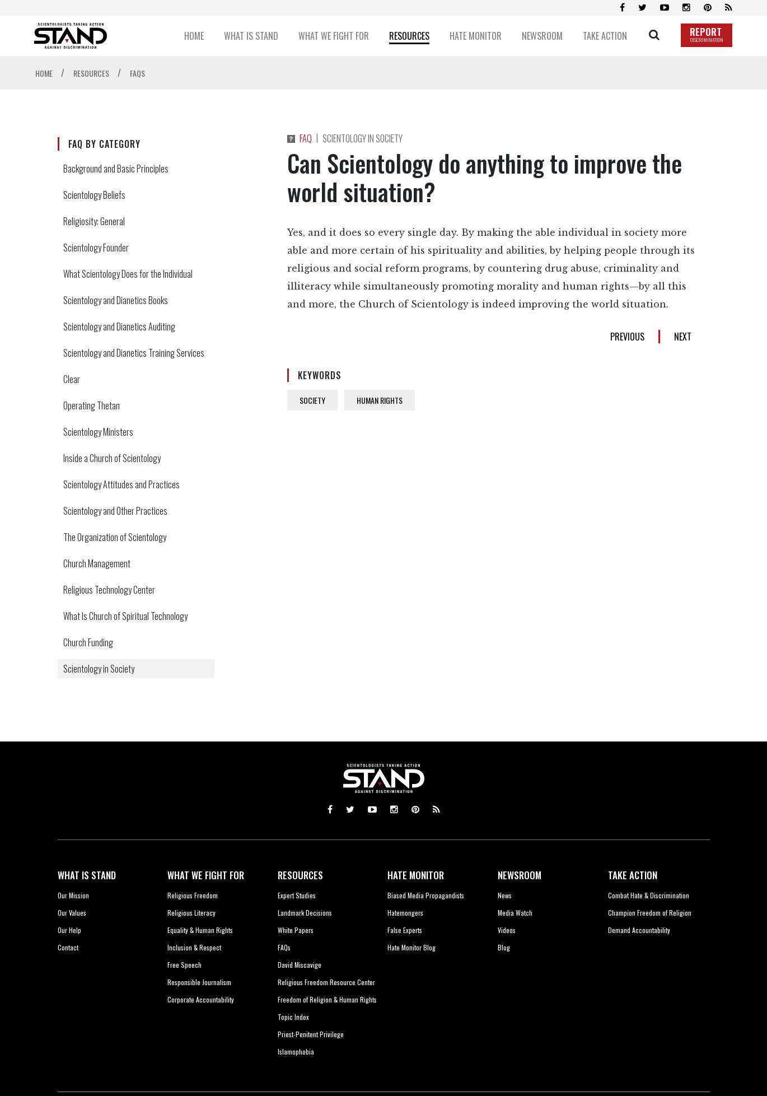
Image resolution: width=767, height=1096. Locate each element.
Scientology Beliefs (94, 195)
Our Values (72, 912)
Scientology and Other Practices (115, 510)
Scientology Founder (96, 247)
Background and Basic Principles (116, 168)
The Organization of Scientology (114, 537)
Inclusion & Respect (194, 947)
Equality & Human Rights (200, 930)
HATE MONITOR (415, 875)
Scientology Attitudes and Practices (121, 484)
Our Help (69, 930)
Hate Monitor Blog (411, 947)
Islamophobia (296, 1051)
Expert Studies (297, 895)
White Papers (296, 930)
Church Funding (88, 642)
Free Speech (184, 964)
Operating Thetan (91, 405)
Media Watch (515, 912)
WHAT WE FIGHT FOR (205, 875)
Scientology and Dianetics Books (115, 300)
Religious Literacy (191, 912)
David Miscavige (299, 964)
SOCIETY (312, 400)
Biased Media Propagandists (425, 895)
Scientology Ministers (98, 432)
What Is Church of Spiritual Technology (125, 616)
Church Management (96, 563)
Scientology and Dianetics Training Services (133, 353)
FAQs (284, 947)
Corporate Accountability (200, 999)
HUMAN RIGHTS (380, 400)
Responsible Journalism (199, 982)
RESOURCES (300, 875)
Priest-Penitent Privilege (311, 1034)
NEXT (682, 336)
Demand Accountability (639, 930)
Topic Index (293, 1017)
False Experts (404, 930)
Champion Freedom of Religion (649, 912)
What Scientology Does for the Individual (128, 274)
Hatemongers (405, 912)
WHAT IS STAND (87, 875)
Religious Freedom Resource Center (326, 982)
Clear (71, 379)
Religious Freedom (192, 895)
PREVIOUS (627, 336)
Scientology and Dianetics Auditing (119, 326)
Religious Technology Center (109, 589)
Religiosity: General (94, 221)
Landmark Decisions (305, 912)
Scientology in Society (98, 668)
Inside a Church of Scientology (112, 458)
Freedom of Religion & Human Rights (327, 999)
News (505, 895)
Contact (68, 947)
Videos (507, 930)
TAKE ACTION (632, 875)
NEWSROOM (519, 875)
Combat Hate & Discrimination (648, 895)
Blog (504, 947)
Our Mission (73, 895)
